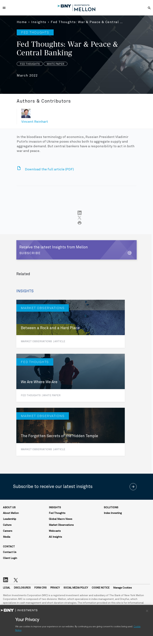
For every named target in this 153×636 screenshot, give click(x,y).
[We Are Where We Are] (70, 378)
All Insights (55, 537)
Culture (7, 525)
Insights (38, 22)
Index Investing (113, 513)
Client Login (10, 558)
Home (22, 22)
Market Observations (61, 525)
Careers (7, 531)
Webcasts (55, 531)
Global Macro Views (60, 519)
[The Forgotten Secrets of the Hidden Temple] (70, 432)
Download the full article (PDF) (49, 169)
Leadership (9, 519)
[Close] (147, 611)
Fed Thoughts (57, 513)
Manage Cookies (122, 588)
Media (6, 537)
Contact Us (9, 552)
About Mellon (11, 513)
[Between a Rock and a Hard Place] (70, 324)
